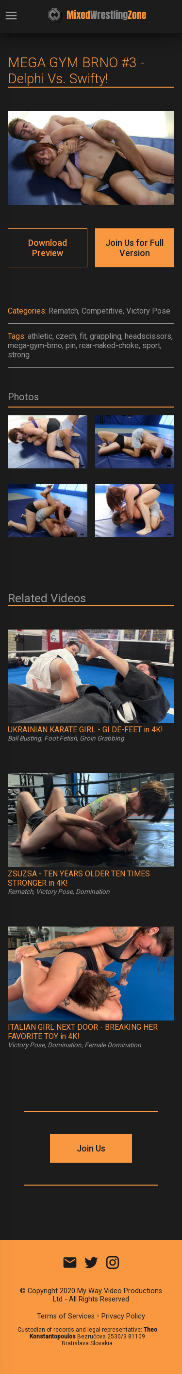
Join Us (91, 1148)
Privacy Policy (123, 1316)
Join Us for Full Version (134, 248)
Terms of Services (66, 1316)
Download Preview (47, 248)
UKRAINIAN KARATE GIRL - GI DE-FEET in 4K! (85, 729)
